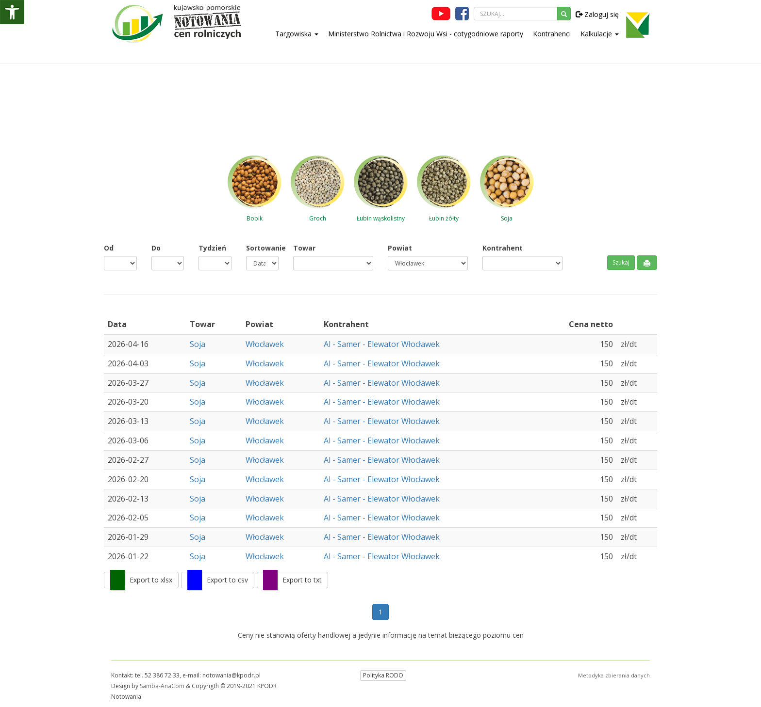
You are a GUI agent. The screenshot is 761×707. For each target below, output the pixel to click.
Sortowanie (262, 247)
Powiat (400, 247)
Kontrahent (502, 247)
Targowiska (296, 33)
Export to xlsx (151, 579)
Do (156, 247)
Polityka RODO (383, 675)
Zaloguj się (597, 14)
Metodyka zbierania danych (614, 675)
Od (109, 247)
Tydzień (212, 247)
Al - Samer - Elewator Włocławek (382, 344)
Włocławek (265, 344)
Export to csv (227, 579)
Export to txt (302, 579)
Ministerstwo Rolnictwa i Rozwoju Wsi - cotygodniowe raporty (425, 33)
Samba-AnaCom (162, 686)
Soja (197, 344)
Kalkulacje (599, 33)
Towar (304, 247)
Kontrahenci (552, 33)
